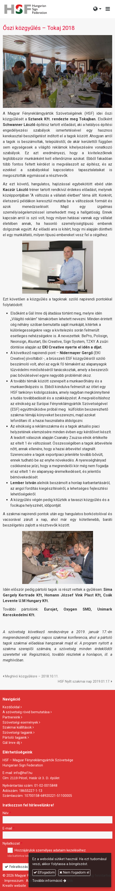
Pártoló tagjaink (15, 738)
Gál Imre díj (11, 743)
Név (7, 813)
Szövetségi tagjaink (17, 733)
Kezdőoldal (11, 707)
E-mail (9, 828)
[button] (108, 9)
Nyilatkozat (12, 844)
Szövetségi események (20, 723)
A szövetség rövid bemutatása (26, 712)
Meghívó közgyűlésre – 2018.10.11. (31, 676)
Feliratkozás (16, 867)
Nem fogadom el (74, 873)
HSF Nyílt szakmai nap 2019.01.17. (85, 682)
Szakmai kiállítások (17, 727)
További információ (47, 881)
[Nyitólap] (25, 9)
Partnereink (11, 717)
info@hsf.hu (23, 773)
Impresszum (13, 881)
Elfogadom (44, 873)
